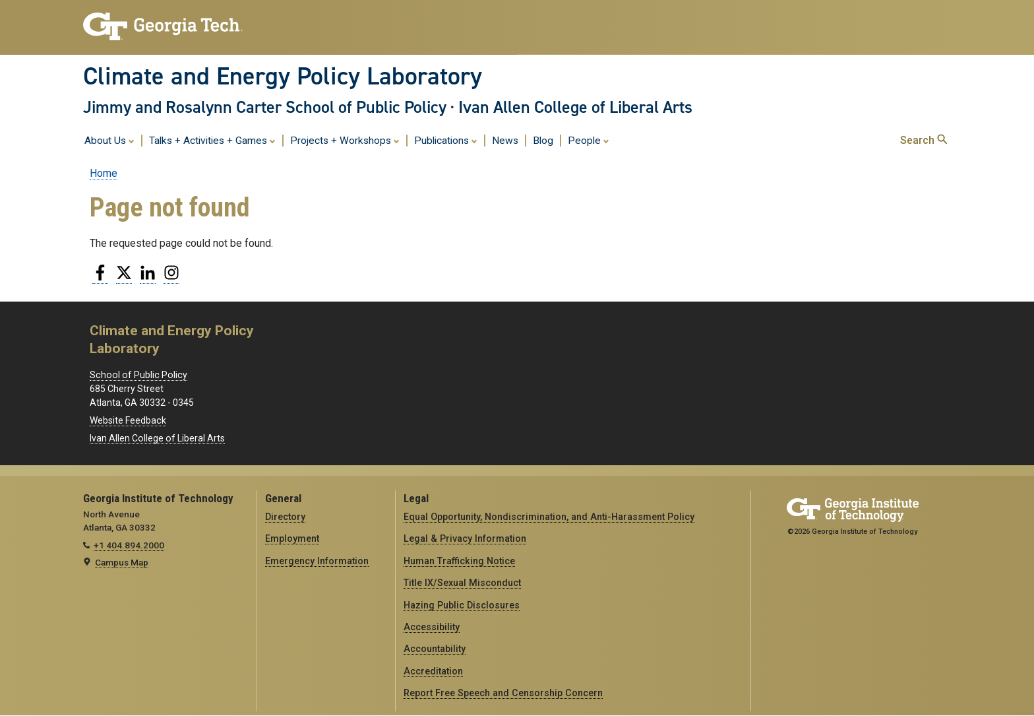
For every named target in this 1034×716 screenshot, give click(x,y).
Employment (292, 538)
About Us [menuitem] (109, 139)
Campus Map (121, 562)
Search (923, 140)
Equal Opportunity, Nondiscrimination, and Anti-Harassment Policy (549, 516)
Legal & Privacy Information (465, 538)
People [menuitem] (588, 139)
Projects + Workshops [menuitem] (345, 139)
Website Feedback (128, 420)
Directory (285, 516)
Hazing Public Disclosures (462, 605)
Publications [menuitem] (445, 139)
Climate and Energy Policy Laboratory (282, 75)
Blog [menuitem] (543, 140)
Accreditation (433, 671)
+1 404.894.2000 (129, 545)
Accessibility (432, 627)
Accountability (435, 648)
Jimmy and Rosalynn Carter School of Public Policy (264, 107)
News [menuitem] (505, 140)
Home (103, 173)
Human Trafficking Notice (459, 561)
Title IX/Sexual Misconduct (462, 582)
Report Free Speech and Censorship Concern (503, 693)
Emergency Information (317, 561)
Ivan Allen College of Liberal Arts (575, 107)
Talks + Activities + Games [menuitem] (212, 139)
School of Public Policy (138, 375)
